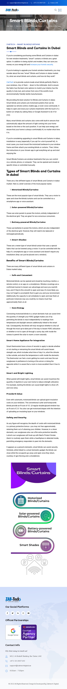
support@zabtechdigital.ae (19, 3)
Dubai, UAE (54, 3)
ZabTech (10, 82)
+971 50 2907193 (39, 3)
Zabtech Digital (53, 684)
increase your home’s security (41, 64)
